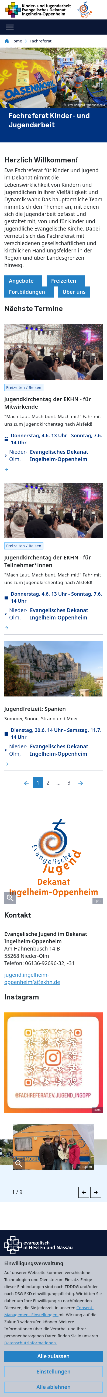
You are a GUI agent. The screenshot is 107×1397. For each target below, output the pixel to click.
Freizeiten (66, 280)
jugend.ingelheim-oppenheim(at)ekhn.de (32, 978)
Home (13, 41)
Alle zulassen (53, 1356)
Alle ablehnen (53, 1387)
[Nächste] (80, 782)
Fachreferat (40, 41)
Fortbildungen (29, 291)
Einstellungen (53, 1371)
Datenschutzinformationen (30, 1342)
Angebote (23, 280)
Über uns (74, 291)
